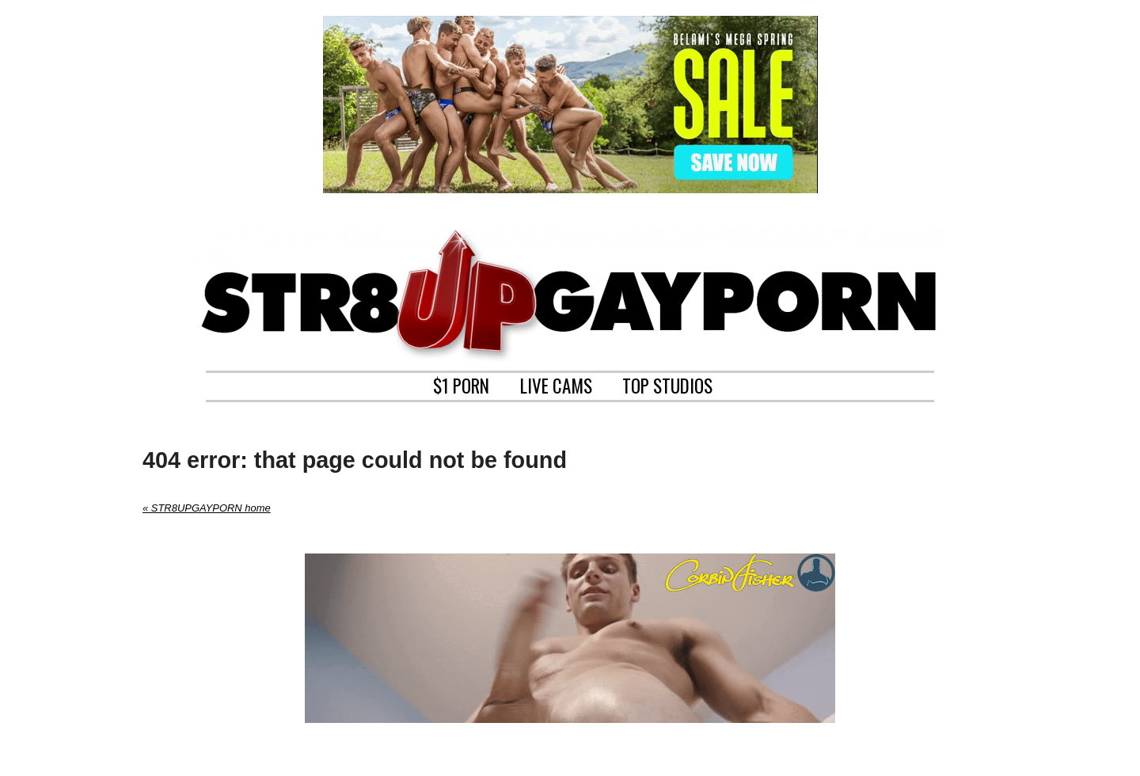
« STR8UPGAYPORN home (206, 508)
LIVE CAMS (556, 384)
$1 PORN (461, 384)
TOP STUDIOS (667, 384)
